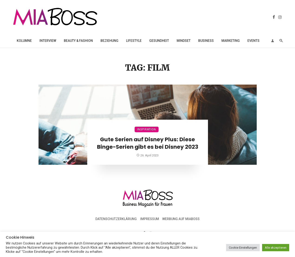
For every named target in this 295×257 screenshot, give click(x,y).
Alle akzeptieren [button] (275, 247)
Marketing (230, 41)
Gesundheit (159, 41)
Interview (47, 41)
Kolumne (24, 41)
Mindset (184, 41)
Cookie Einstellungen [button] (243, 247)
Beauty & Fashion (78, 41)
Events (253, 41)
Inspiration (146, 129)
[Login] (272, 41)
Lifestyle (134, 41)
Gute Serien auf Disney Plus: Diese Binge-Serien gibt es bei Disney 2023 (147, 143)
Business (206, 41)
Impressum (149, 219)
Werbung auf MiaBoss (181, 219)
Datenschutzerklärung (116, 219)
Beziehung (109, 41)
